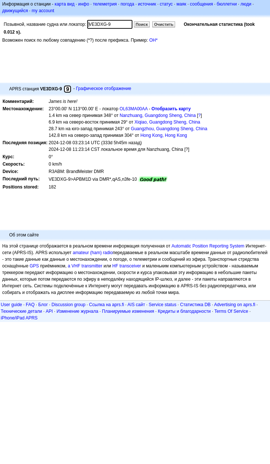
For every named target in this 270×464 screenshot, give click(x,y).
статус (166, 4)
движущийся (15, 10)
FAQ (30, 304)
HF (115, 266)
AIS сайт (136, 304)
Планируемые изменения (128, 311)
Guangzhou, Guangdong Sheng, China (169, 128)
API (49, 311)
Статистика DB (195, 304)
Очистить (163, 24)
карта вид (64, 4)
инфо (83, 4)
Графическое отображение (103, 88)
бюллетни (227, 4)
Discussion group (68, 304)
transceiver (130, 266)
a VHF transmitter (85, 266)
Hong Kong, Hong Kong (164, 135)
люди (246, 4)
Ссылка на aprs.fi (106, 304)
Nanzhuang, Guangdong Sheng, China (158, 115)
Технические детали (21, 311)
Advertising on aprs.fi (234, 304)
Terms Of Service (231, 311)
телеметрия (105, 4)
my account (43, 10)
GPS (34, 266)
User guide (11, 304)
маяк (181, 4)
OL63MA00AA (134, 108)
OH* (153, 40)
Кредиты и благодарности (184, 311)
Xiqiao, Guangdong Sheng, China (167, 122)
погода (127, 4)
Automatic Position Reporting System (207, 246)
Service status (162, 304)
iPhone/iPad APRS (19, 318)
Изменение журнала (77, 311)
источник (147, 4)
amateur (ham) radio (93, 252)
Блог (43, 304)
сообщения (201, 4)
